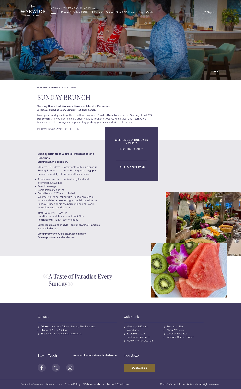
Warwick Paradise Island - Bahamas (73, 8)
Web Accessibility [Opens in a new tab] (93, 384)
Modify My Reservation (140, 340)
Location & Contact (177, 333)
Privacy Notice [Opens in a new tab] (54, 384)
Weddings (133, 330)
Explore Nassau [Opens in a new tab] (136, 333)
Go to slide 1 (215, 71)
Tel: (131, 169)
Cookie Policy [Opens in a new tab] (72, 384)
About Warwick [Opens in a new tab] (175, 330)
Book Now (78, 218)
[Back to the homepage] (33, 10)
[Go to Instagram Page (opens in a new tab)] (70, 368)
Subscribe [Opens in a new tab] (139, 367)
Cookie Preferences (32, 384)
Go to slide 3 (219, 71)
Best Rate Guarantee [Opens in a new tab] (138, 337)
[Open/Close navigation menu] (53, 12)
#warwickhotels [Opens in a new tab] (83, 355)
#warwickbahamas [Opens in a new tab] (105, 355)
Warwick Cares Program (180, 337)
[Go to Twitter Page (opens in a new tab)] (56, 368)
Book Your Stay (175, 326)
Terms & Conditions (118, 384)
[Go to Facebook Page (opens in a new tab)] (42, 368)
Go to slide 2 (217, 71)
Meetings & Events (137, 326)
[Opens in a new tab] (146, 12)
